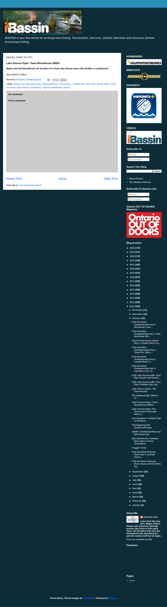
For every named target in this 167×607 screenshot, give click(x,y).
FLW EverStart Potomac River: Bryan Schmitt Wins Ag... (146, 464)
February (137, 501)
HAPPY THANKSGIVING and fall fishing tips (146, 433)
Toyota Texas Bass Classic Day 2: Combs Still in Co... (146, 341)
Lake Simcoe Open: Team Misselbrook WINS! (145, 403)
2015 (132, 289)
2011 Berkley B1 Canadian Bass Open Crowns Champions (145, 441)
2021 (132, 264)
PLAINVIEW (89, 598)
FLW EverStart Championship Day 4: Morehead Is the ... (144, 324)
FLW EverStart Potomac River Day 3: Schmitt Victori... (144, 454)
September (138, 471)
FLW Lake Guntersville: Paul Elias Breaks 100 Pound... (146, 376)
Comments (135, 159)
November (137, 314)
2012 (132, 302)
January (136, 505)
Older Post (111, 178)
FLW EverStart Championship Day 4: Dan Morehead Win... (146, 334)
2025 (132, 248)
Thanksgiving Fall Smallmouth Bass (142, 426)
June (135, 484)
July (134, 480)
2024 (132, 252)
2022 (132, 260)
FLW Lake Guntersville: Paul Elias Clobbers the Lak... (146, 383)
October (136, 318)
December (137, 310)
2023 (132, 256)
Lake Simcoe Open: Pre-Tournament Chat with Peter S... (144, 411)
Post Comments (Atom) (30, 185)
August (136, 476)
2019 (132, 273)
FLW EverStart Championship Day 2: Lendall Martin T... (144, 359)
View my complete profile (139, 539)
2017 (132, 281)
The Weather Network (140, 182)
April (135, 492)
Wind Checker (136, 178)
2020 (132, 268)
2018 (132, 277)
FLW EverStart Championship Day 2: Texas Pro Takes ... (144, 350)
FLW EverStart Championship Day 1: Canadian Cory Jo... (144, 368)
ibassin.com (19, 84)
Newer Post (14, 178)
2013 (132, 298)
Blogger (112, 598)
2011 (132, 306)
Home (63, 178)
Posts (132, 154)
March (135, 497)
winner (67, 87)
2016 (132, 285)
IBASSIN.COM (23, 79)
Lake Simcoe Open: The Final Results (144, 390)
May (134, 488)
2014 (132, 294)
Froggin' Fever (139, 448)
